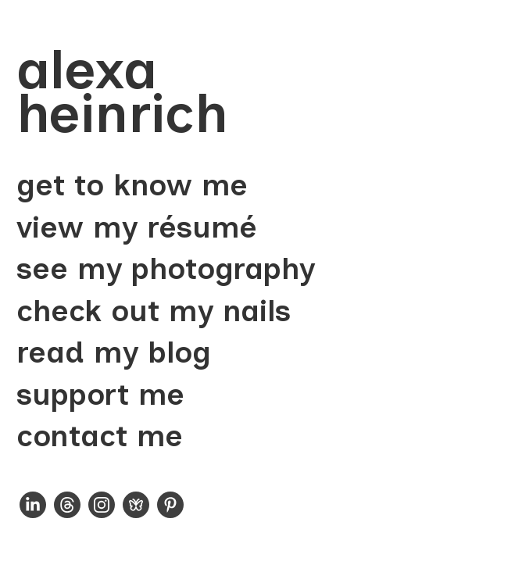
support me (100, 395)
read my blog (113, 353)
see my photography (165, 269)
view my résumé (136, 228)
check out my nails (153, 311)
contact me (99, 436)
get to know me (132, 186)
